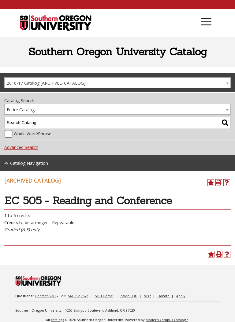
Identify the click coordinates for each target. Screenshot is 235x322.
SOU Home (104, 296)
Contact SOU (45, 296)
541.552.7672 (78, 296)
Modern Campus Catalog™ (167, 319)
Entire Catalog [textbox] (21, 110)
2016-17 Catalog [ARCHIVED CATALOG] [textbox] (46, 83)
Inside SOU (128, 296)
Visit (147, 296)
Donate (164, 296)
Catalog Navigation (29, 163)
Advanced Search (21, 147)
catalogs (57, 319)
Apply (180, 296)
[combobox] (117, 82)
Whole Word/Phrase (32, 133)
